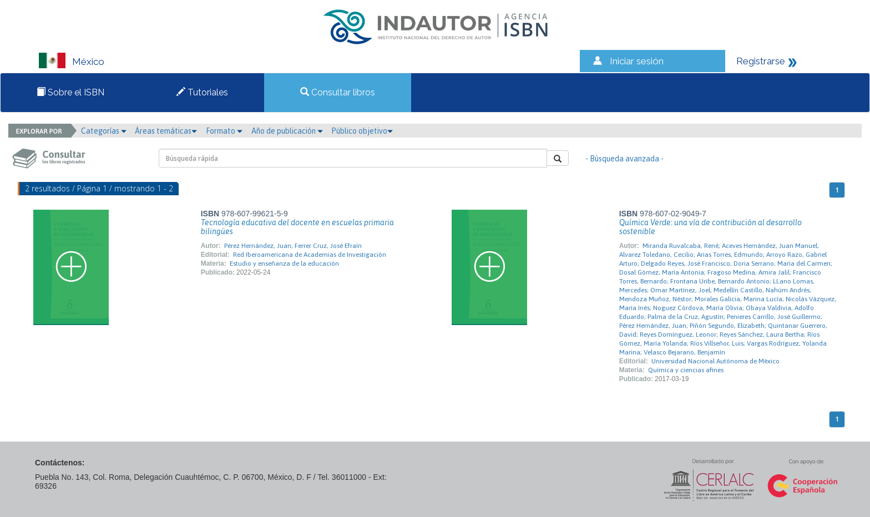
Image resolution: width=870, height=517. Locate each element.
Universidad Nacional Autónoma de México (715, 361)
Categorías (104, 130)
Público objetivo (362, 130)
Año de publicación (287, 130)
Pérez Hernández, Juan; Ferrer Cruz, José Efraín (293, 246)
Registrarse (760, 61)
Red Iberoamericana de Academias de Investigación (309, 254)
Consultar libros (337, 92)
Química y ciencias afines (686, 370)
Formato (224, 130)
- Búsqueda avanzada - (624, 158)
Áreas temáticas (166, 130)
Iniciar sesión (637, 61)
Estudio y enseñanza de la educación (284, 263)
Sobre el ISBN (70, 92)
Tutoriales (202, 92)
